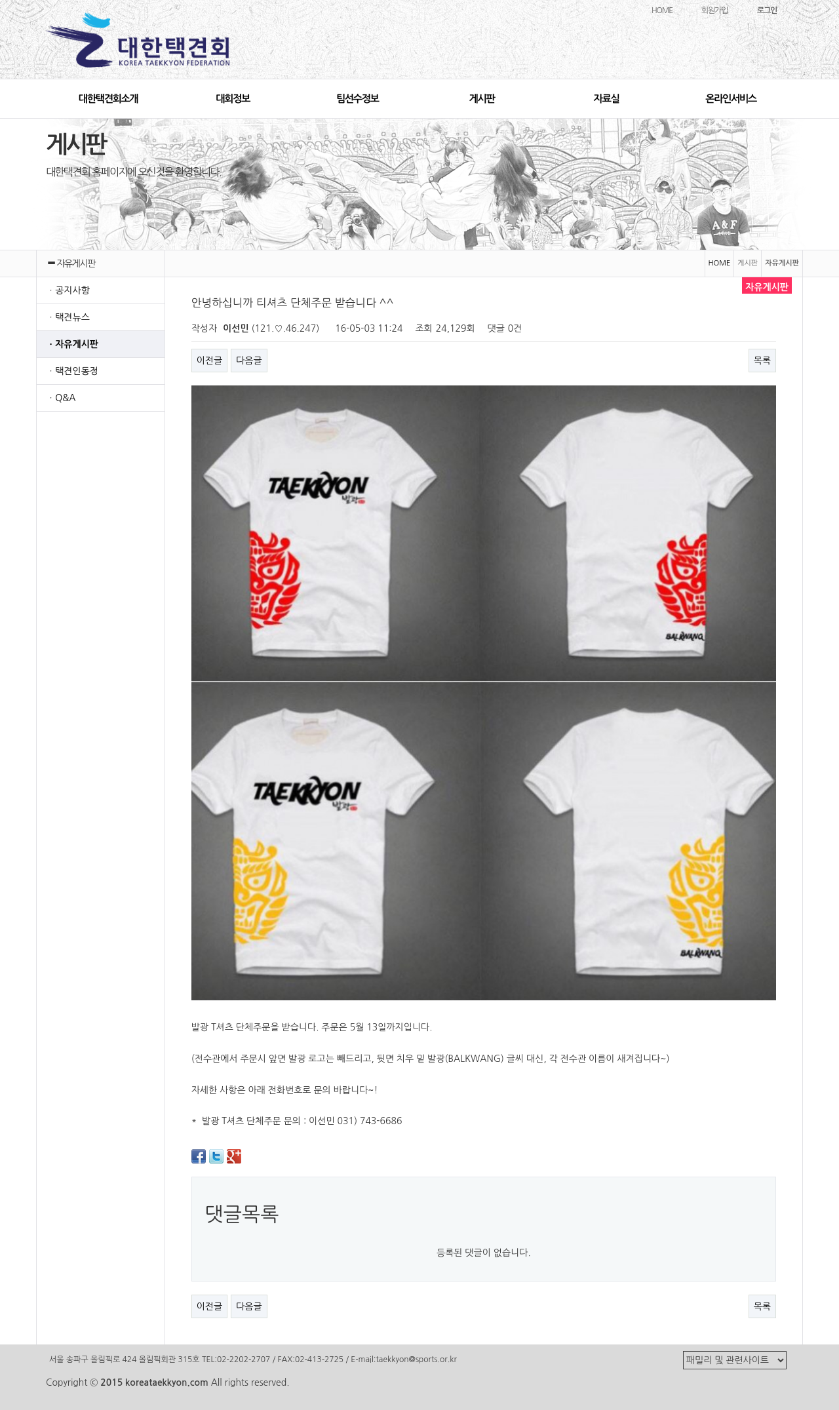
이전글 (209, 360)
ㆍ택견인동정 (72, 371)
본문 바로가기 (0, 0)
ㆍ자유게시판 (72, 344)
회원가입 (714, 10)
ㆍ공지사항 (68, 290)
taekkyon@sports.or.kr (416, 1359)
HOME (662, 10)
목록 (762, 360)
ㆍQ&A (61, 397)
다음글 (249, 360)
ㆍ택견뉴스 (68, 317)
